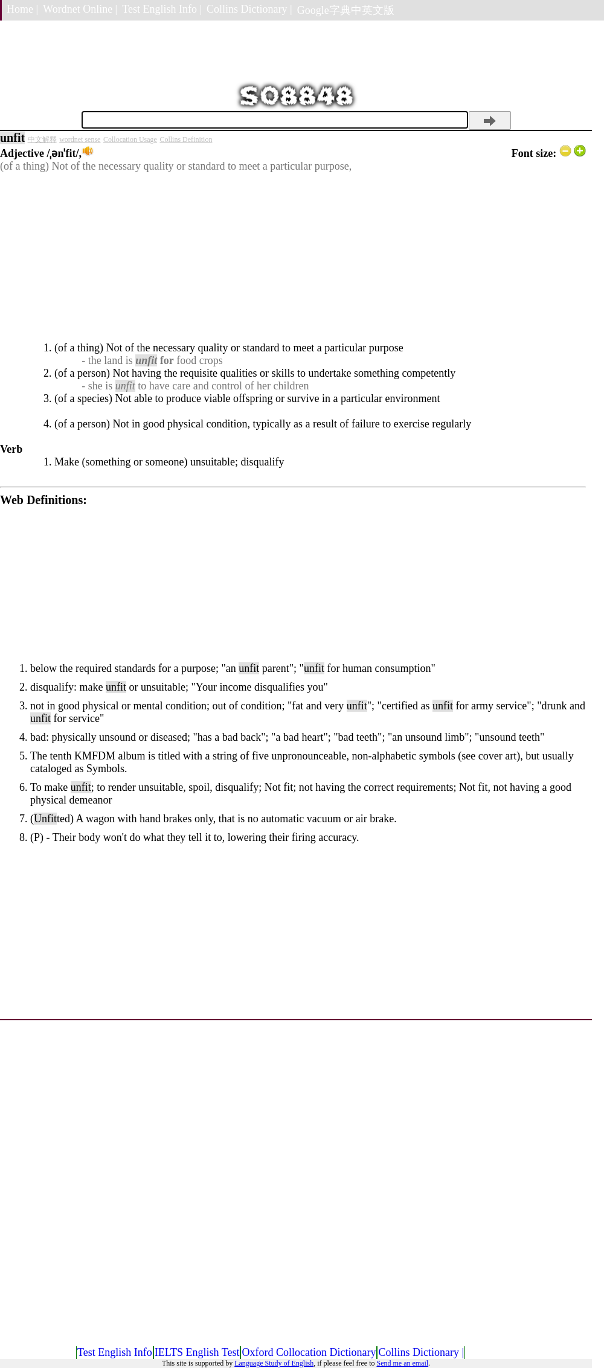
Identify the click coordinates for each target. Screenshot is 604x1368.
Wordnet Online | (80, 9)
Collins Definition (185, 139)
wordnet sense (79, 139)
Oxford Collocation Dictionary (309, 1352)
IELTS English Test (197, 1352)
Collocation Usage (130, 139)
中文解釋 (42, 139)
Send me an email (402, 1363)
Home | (22, 9)
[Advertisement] (293, 257)
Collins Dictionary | (249, 9)
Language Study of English (273, 1363)
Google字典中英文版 (345, 10)
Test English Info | (162, 9)
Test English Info (114, 1352)
